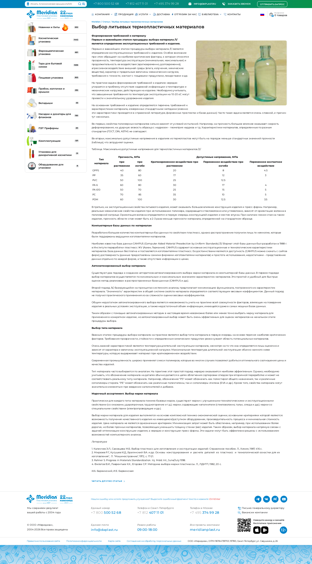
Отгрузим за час (184, 14)
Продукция (124, 14)
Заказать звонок (236, 3)
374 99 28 (204, 512)
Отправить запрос (272, 4)
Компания (102, 14)
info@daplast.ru (202, 3)
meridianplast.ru (205, 529)
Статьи (106, 22)
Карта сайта (114, 541)
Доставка (161, 14)
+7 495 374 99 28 (166, 3)
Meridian (96, 22)
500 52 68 (106, 512)
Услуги (143, 14)
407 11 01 (150, 512)
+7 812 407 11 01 (137, 3)
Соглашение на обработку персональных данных (154, 541)
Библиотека (210, 14)
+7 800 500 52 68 (106, 3)
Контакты (232, 14)
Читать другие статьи (107, 481)
